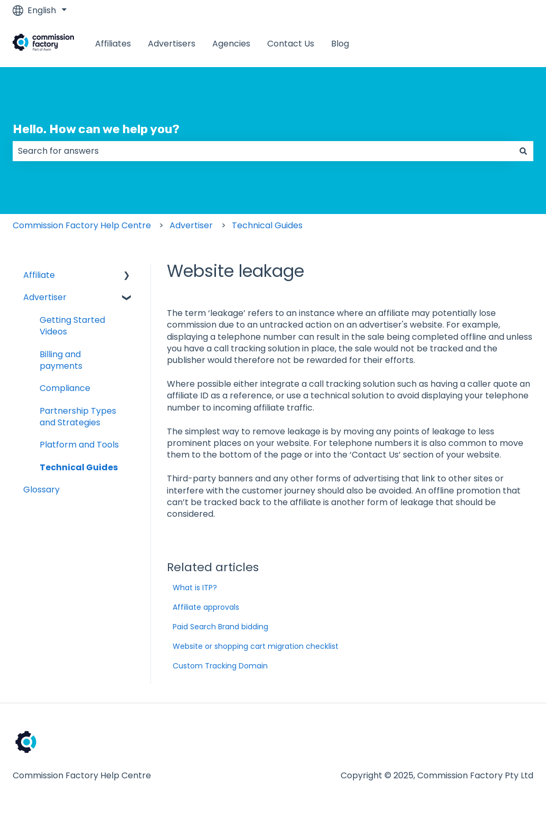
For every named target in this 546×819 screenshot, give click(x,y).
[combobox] (263, 151)
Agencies (231, 44)
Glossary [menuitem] (41, 489)
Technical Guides (267, 225)
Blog (340, 44)
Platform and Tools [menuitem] (79, 445)
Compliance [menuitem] (65, 388)
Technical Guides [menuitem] (79, 467)
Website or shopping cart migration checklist (255, 646)
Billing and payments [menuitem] (61, 360)
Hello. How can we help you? (96, 129)
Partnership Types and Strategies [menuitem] (78, 417)
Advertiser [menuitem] (45, 297)
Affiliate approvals (206, 607)
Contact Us (290, 44)
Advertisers (171, 44)
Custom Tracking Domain (220, 665)
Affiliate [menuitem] (39, 275)
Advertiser (191, 225)
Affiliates (113, 44)
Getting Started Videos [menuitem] (72, 326)
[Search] (523, 151)
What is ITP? (195, 587)
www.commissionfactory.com (461, 44)
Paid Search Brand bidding (220, 626)
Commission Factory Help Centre (82, 225)
